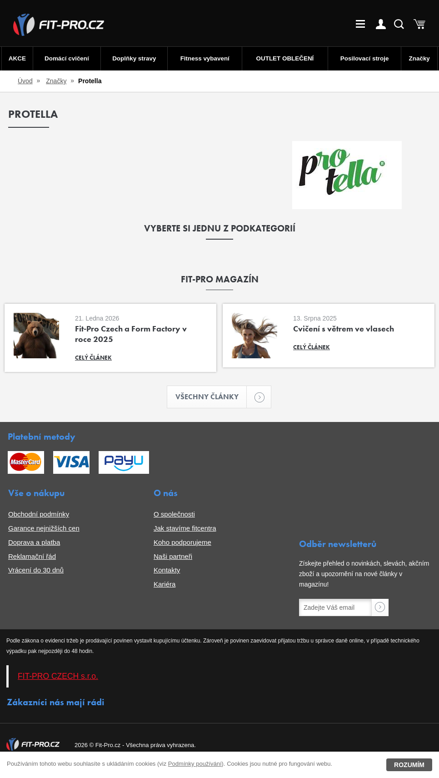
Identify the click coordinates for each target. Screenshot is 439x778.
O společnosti (174, 514)
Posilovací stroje (365, 58)
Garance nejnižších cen (44, 528)
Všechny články (211, 397)
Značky (419, 58)
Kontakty (167, 570)
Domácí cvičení (66, 58)
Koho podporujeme (182, 543)
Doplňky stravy (133, 58)
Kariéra (164, 584)
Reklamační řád (32, 557)
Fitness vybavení (204, 58)
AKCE (16, 58)
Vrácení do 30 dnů (36, 570)
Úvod (25, 81)
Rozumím (409, 764)
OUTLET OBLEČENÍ (285, 58)
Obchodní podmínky (38, 514)
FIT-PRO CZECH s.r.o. (58, 676)
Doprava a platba (34, 543)
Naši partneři (173, 557)
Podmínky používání (195, 763)
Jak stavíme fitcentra (185, 528)
